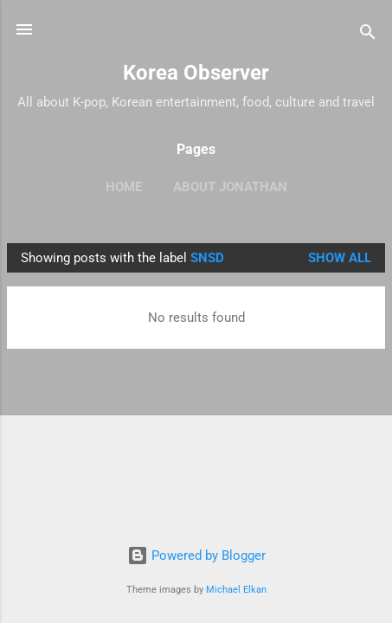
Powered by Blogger (196, 555)
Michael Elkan (236, 589)
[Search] (367, 35)
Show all (339, 258)
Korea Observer (196, 73)
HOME (124, 187)
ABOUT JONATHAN (230, 187)
